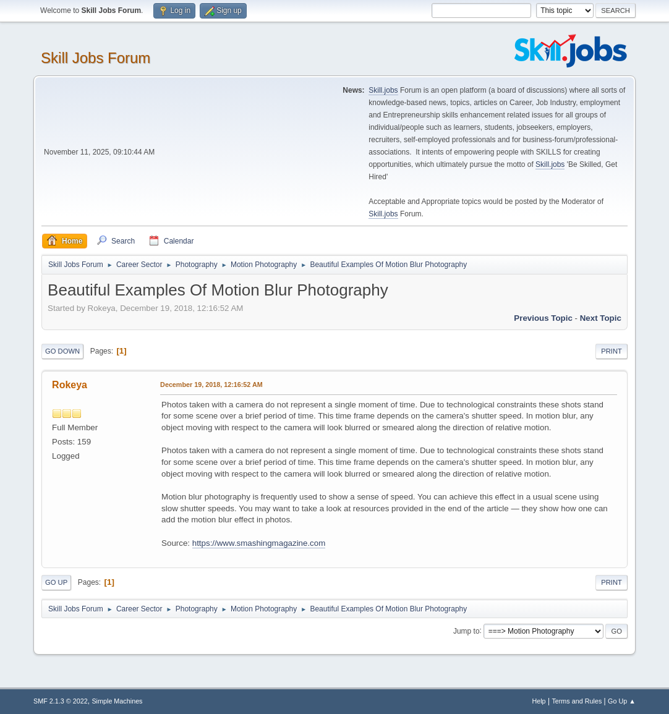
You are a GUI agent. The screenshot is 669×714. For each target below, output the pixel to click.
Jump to (466, 630)
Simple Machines (117, 701)
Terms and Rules (577, 701)
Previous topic (543, 318)
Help (538, 701)
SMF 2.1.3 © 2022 (60, 701)
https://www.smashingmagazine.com (259, 543)
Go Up (56, 582)
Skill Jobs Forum (95, 57)
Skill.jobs (383, 90)
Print (611, 351)
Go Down (62, 351)
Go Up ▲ (622, 701)
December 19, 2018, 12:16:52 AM (211, 384)
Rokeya (69, 385)
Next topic (600, 318)
